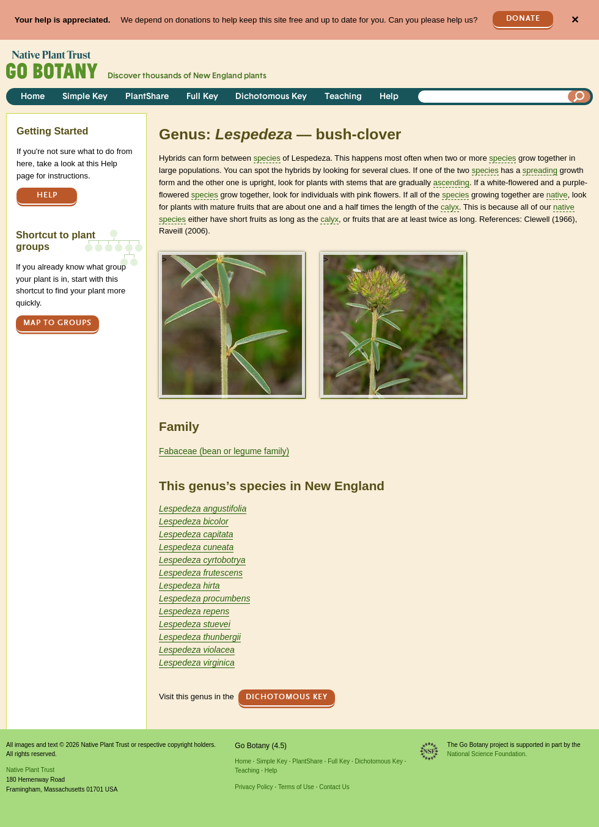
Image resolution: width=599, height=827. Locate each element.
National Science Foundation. (487, 754)
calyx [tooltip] (450, 206)
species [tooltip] (267, 158)
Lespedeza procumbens (204, 598)
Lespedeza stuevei (194, 624)
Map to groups (57, 323)
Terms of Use (296, 787)
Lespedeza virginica (197, 662)
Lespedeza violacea (197, 650)
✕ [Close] (575, 20)
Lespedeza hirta (189, 585)
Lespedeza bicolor (194, 521)
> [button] (164, 259)
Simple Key (85, 96)
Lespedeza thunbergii (200, 637)
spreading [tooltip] (540, 170)
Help (389, 96)
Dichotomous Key (271, 96)
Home (33, 96)
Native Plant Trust (30, 769)
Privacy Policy (254, 787)
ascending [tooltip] (451, 182)
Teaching (343, 96)
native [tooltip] (557, 194)
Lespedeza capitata (196, 534)
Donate (523, 19)
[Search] (579, 96)
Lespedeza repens (194, 611)
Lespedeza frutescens (201, 573)
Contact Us (334, 787)
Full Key (202, 96)
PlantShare (147, 96)
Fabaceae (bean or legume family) (224, 451)
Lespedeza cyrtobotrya (202, 560)
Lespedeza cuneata (196, 547)
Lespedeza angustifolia (202, 508)
